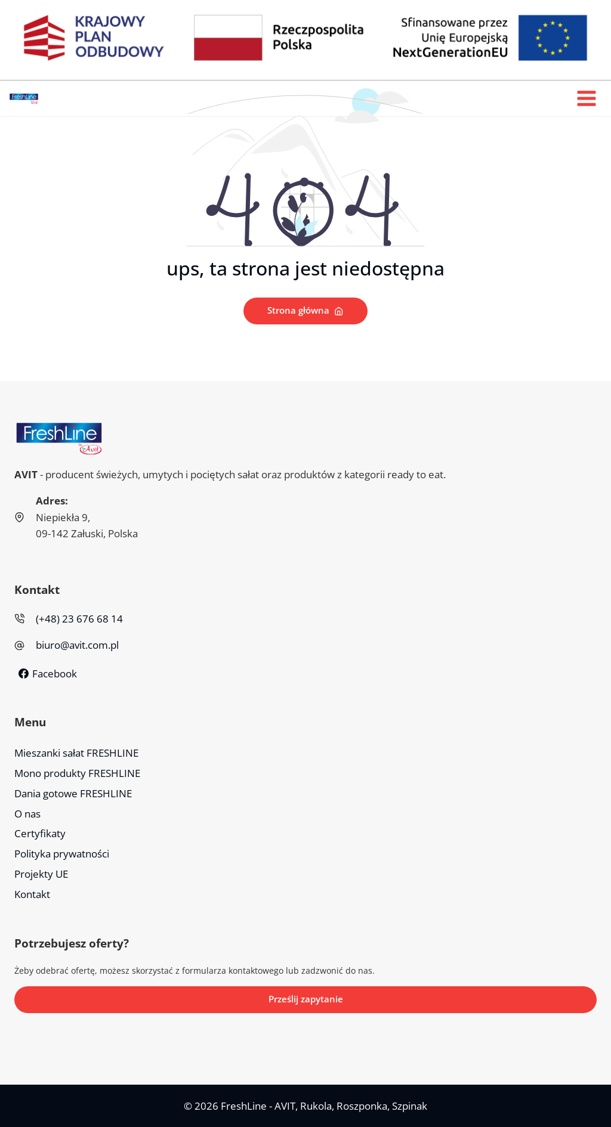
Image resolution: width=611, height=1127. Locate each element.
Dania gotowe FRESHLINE (73, 793)
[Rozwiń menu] (586, 99)
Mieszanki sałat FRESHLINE (76, 753)
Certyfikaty (40, 834)
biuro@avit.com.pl (77, 645)
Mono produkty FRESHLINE (77, 773)
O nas (27, 814)
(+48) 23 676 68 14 (79, 619)
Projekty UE (41, 874)
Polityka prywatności (61, 854)
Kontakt (32, 895)
